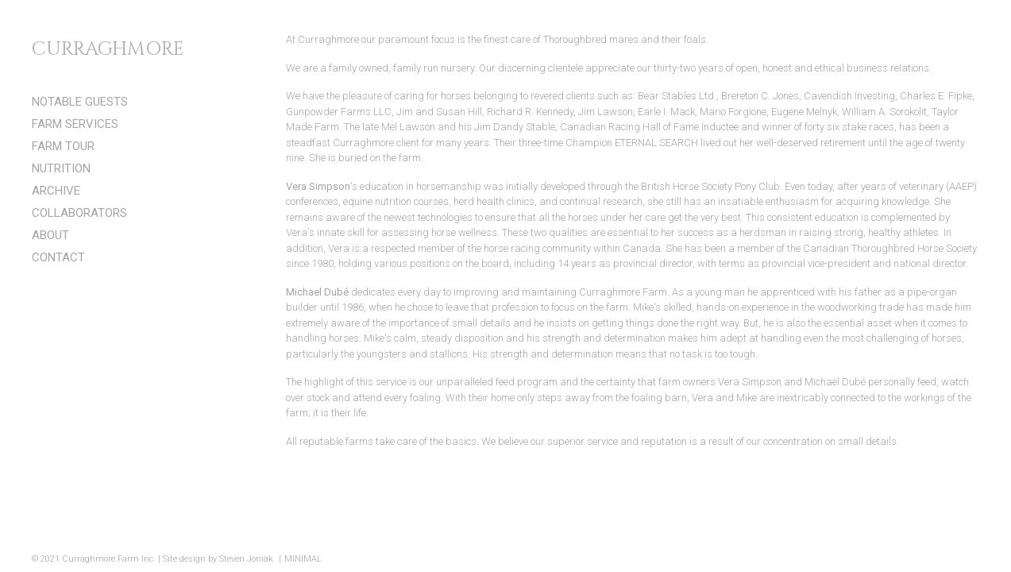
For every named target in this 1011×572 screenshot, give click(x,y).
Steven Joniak (246, 559)
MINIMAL (303, 559)
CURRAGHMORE (108, 49)
